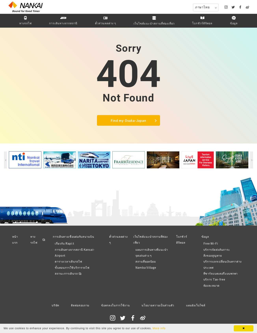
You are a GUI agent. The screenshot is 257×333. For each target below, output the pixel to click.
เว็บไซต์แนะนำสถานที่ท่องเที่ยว (150, 239)
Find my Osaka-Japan (128, 120)
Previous (5, 159)
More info (159, 328)
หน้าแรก (15, 239)
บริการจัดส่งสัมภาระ (216, 249)
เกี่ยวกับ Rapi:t (64, 243)
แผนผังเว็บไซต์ (195, 305)
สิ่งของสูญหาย (212, 255)
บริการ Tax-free (214, 279)
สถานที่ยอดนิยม (145, 261)
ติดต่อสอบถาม (80, 305)
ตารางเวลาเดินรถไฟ (68, 261)
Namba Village (145, 267)
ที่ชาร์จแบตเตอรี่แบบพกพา (220, 273)
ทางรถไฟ (33, 239)
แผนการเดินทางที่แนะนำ (151, 249)
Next (251, 159)
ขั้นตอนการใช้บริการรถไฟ (72, 267)
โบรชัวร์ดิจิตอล (181, 239)
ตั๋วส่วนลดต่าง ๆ (118, 239)
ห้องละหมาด (211, 285)
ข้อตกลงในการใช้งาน (115, 305)
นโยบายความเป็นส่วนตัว (158, 305)
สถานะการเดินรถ (66, 273)
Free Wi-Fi (210, 243)
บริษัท (55, 305)
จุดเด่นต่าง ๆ (143, 255)
